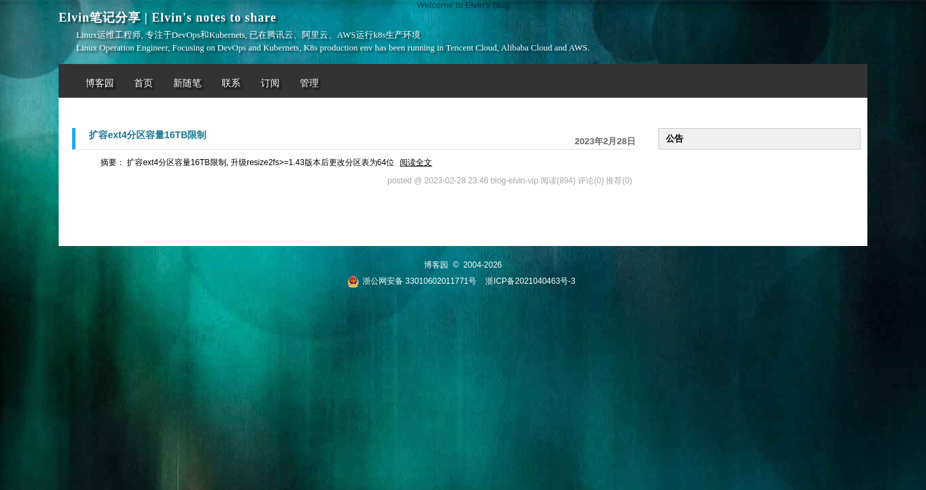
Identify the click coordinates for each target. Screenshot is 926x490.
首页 (143, 83)
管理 (309, 83)
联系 (231, 83)
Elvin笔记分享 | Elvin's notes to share (167, 17)
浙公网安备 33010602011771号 (411, 281)
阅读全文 (416, 162)
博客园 (100, 83)
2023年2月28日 (605, 141)
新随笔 (187, 83)
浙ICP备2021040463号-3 (530, 281)
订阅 (270, 83)
